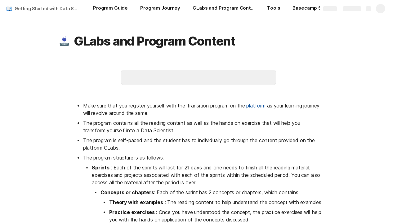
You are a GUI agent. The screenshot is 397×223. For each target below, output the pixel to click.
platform (255, 106)
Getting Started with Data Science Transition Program (48, 8)
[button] (64, 41)
